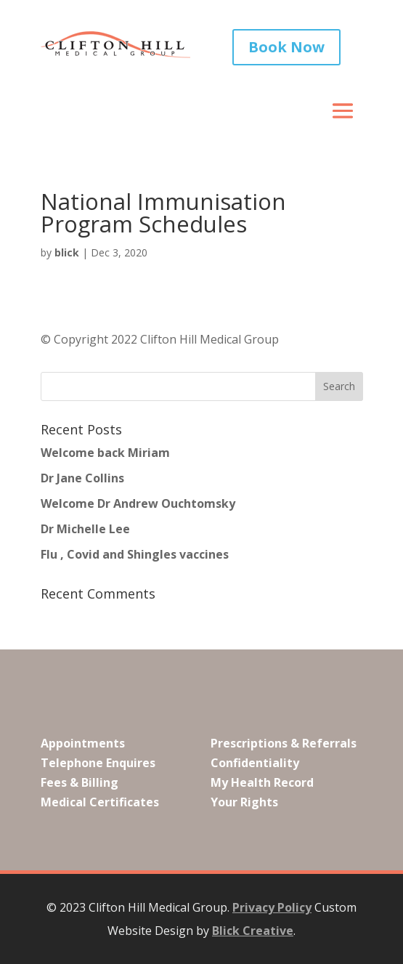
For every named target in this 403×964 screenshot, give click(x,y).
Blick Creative (252, 931)
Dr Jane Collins (82, 478)
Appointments (83, 742)
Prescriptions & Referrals (284, 742)
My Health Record (262, 782)
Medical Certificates (100, 802)
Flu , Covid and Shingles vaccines (135, 554)
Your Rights (244, 802)
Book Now (286, 47)
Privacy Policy (272, 907)
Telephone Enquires (98, 763)
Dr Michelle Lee (85, 529)
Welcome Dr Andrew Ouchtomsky (138, 503)
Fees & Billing (79, 782)
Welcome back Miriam (105, 453)
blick (66, 252)
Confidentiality (255, 763)
